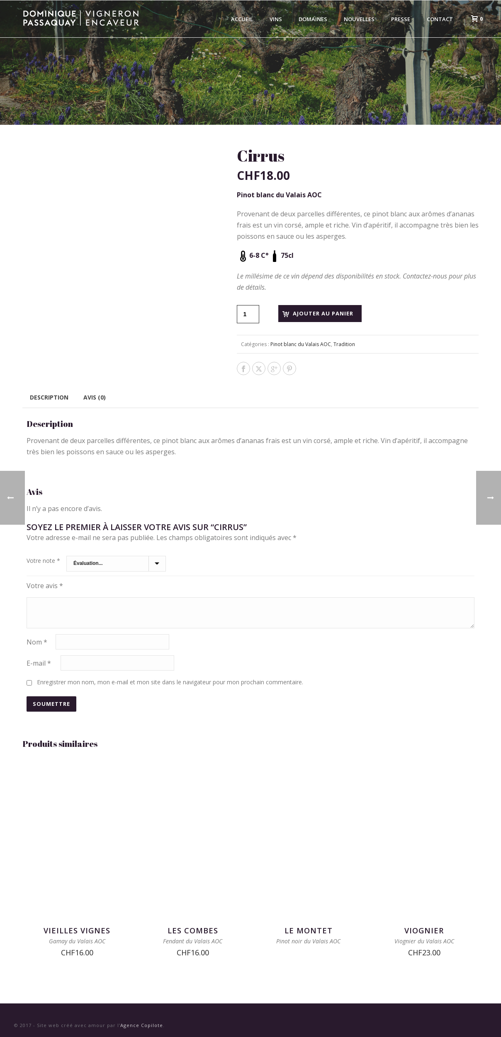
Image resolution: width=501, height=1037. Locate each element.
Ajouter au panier (323, 313)
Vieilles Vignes (77, 930)
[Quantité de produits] (248, 314)
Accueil (242, 19)
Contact (440, 19)
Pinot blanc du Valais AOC (300, 344)
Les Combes (193, 930)
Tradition (344, 344)
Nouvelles (359, 19)
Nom (37, 642)
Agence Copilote (141, 1025)
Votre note (43, 561)
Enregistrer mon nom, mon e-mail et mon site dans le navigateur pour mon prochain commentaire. (170, 682)
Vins (276, 19)
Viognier (424, 930)
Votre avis (45, 585)
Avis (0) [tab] (94, 397)
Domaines (313, 19)
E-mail (39, 663)
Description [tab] (49, 397)
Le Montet (309, 930)
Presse (400, 19)
